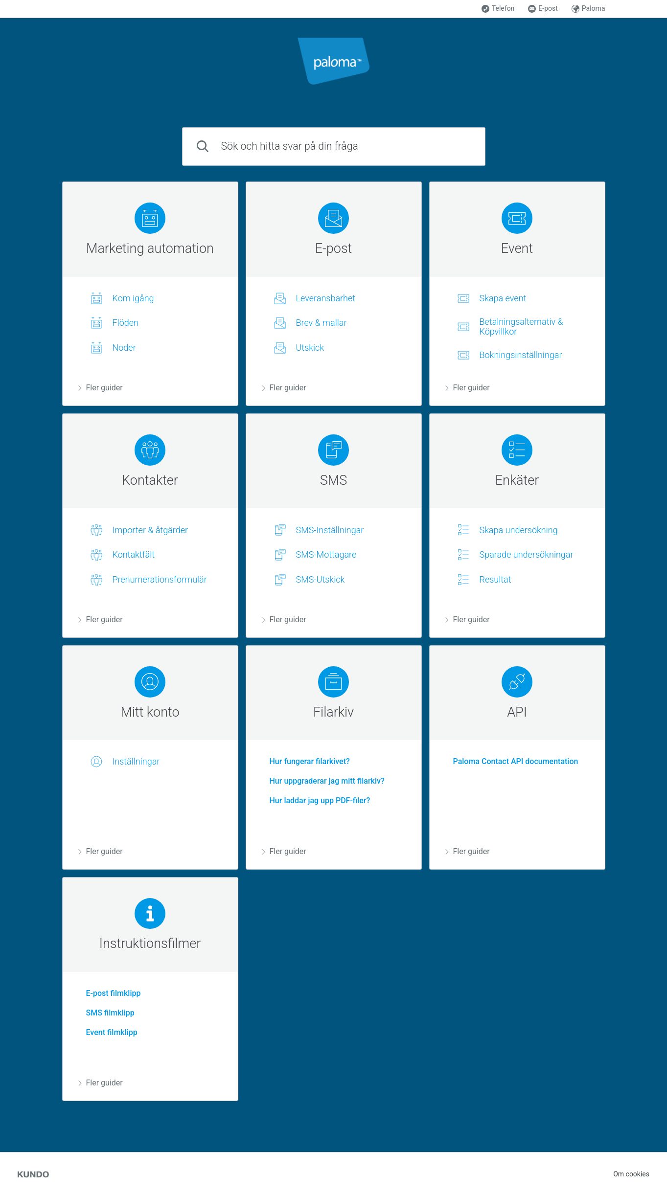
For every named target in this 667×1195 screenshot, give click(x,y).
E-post (542, 8)
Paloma (588, 8)
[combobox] (334, 146)
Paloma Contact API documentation (511, 761)
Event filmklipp (108, 1032)
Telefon (498, 8)
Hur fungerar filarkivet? (306, 761)
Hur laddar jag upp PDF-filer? (316, 800)
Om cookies (631, 1174)
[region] (150, 294)
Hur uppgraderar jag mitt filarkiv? (323, 781)
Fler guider (100, 387)
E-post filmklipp (109, 993)
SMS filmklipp (106, 1012)
